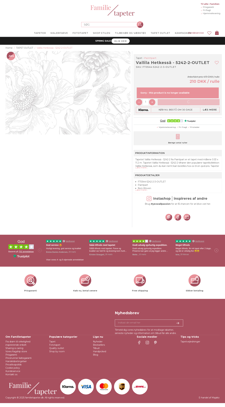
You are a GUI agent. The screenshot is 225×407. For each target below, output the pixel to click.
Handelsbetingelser (16, 365)
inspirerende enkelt (15, 348)
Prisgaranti (11, 358)
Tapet (52, 345)
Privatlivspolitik (13, 368)
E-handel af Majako (209, 401)
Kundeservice (196, 32)
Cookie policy (12, 371)
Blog (95, 358)
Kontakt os (11, 378)
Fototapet (54, 348)
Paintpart (150, 58)
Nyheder (97, 345)
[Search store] (110, 24)
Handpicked (99, 355)
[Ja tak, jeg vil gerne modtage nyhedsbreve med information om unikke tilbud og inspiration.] (149, 326)
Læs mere (210, 109)
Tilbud (96, 352)
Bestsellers (99, 348)
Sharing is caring (14, 352)
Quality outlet (56, 352)
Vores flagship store (16, 355)
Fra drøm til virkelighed (17, 345)
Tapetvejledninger (190, 345)
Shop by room (57, 355)
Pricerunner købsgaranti (18, 362)
